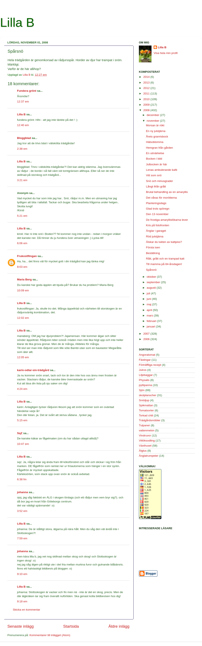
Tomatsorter (146, 410)
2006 (146, 339)
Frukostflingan (27, 256)
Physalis (144, 380)
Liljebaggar (146, 375)
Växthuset (145, 445)
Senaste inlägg (20, 626)
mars (150, 315)
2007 (146, 333)
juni (149, 298)
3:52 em (22, 511)
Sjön (142, 390)
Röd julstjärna (154, 236)
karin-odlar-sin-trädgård (33, 370)
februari (152, 321)
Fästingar (145, 359)
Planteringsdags (156, 203)
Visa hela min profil (166, 53)
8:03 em (22, 266)
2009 (146, 104)
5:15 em (22, 420)
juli (149, 293)
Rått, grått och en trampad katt (165, 258)
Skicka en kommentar (26, 609)
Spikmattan (146, 405)
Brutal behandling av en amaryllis (167, 192)
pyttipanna (145, 385)
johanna (22, 492)
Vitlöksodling (147, 440)
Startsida (71, 626)
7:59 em (22, 538)
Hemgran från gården (159, 147)
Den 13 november (157, 214)
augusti (152, 287)
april (150, 310)
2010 (146, 99)
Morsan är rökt (155, 125)
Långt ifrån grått (156, 186)
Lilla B (17, 22)
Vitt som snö (154, 175)
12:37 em (23, 101)
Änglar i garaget (156, 230)
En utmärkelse (155, 153)
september (154, 282)
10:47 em (23, 443)
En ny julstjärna (155, 131)
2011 (146, 93)
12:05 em (23, 357)
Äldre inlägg (118, 626)
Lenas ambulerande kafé (161, 169)
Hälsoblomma (154, 142)
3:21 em (22, 180)
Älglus (143, 450)
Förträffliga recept (150, 364)
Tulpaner (144, 425)
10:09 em (23, 290)
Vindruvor (145, 435)
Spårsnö (151, 269)
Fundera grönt (26, 90)
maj (149, 304)
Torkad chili (146, 415)
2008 (146, 110)
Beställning (153, 253)
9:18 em (22, 601)
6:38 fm (22, 479)
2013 (146, 82)
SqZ (20, 433)
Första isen (153, 247)
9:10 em (22, 574)
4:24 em (22, 388)
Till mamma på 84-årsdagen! (164, 264)
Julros (142, 369)
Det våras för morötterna (161, 197)
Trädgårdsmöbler (149, 420)
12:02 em (23, 317)
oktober (152, 276)
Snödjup (144, 400)
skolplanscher (147, 395)
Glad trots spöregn (157, 208)
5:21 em (22, 215)
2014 (146, 76)
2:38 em (22, 148)
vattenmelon (146, 430)
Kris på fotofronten (157, 225)
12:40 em (23, 125)
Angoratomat (147, 354)
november (153, 120)
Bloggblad (24, 138)
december (153, 115)
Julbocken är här (156, 164)
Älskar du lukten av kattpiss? (164, 242)
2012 (146, 88)
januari (151, 326)
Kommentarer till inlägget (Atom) (49, 635)
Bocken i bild (154, 158)
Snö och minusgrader (159, 181)
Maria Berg (24, 279)
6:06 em (22, 243)
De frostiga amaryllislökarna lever (167, 219)
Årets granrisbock (157, 136)
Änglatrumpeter (148, 455)
